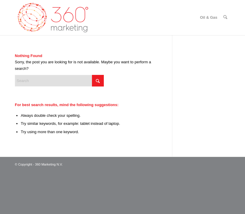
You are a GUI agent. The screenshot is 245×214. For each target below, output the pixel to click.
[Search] (225, 17)
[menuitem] (208, 17)
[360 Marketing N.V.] (53, 17)
